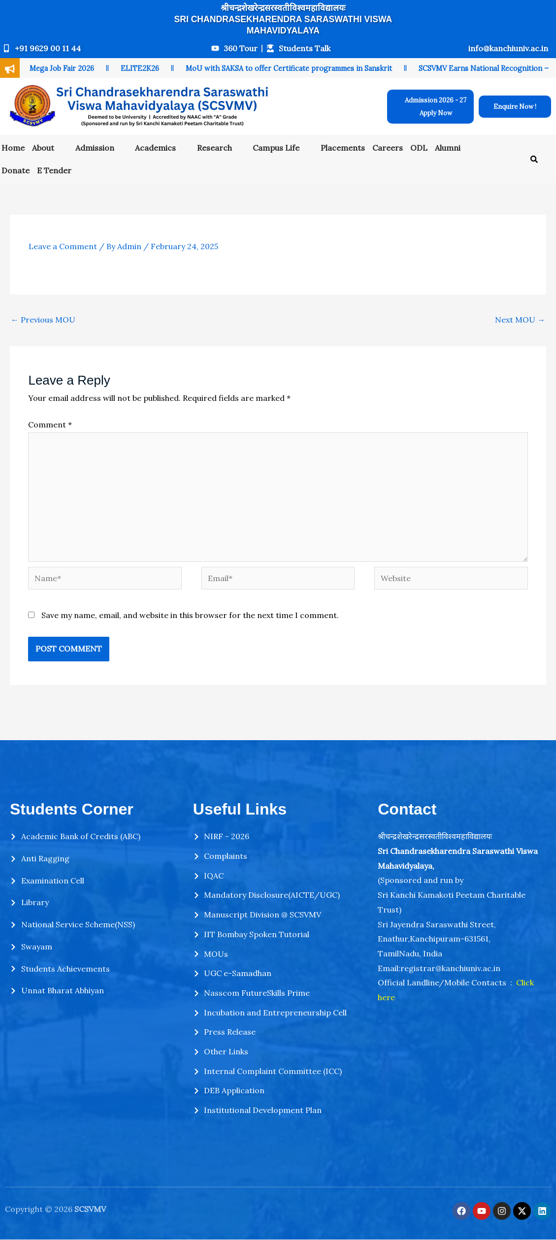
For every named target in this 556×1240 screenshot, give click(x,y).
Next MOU (520, 320)
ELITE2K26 (140, 68)
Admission (94, 148)
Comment (50, 424)
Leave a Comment (63, 246)
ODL (418, 148)
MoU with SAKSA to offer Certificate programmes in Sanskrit (289, 68)
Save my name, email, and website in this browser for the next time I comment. (190, 615)
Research (214, 148)
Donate (15, 170)
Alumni (447, 148)
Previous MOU (43, 320)
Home (13, 148)
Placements (343, 148)
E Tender (54, 170)
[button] (50, 147)
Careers (387, 148)
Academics (155, 148)
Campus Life (276, 148)
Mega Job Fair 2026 (62, 68)
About (43, 148)
